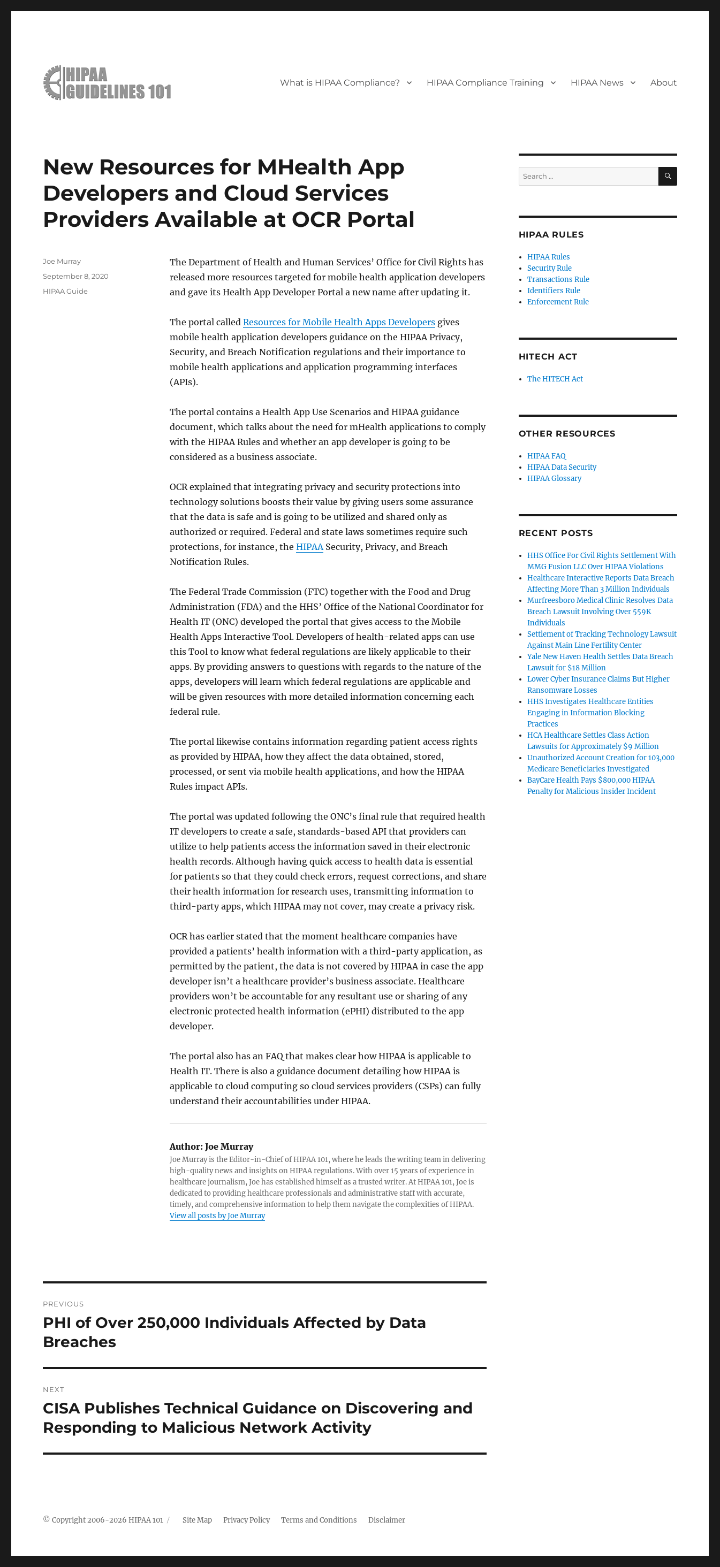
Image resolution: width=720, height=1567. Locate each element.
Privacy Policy (246, 1520)
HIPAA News (597, 83)
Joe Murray (62, 261)
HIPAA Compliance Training (485, 83)
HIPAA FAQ (546, 456)
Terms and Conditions (319, 1520)
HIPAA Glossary (554, 478)
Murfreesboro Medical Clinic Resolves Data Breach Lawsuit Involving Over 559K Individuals (600, 612)
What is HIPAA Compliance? (340, 83)
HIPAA (309, 546)
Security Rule (549, 268)
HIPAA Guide (65, 291)
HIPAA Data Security (561, 467)
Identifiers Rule (553, 290)
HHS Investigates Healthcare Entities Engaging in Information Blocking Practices (590, 713)
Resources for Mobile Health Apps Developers (339, 322)
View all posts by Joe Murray (217, 1215)
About (663, 83)
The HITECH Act (555, 379)
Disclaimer (386, 1520)
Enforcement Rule (558, 302)
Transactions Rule (558, 279)
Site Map (197, 1520)
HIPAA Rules (548, 257)
